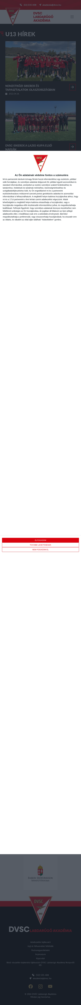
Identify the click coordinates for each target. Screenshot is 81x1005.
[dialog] (40, 502)
